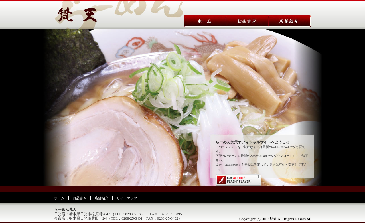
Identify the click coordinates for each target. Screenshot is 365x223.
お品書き (79, 198)
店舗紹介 (101, 198)
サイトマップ (127, 198)
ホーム (59, 198)
